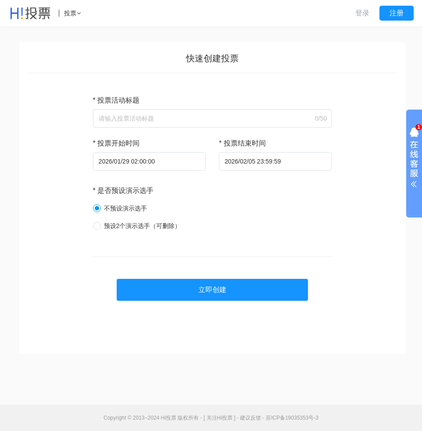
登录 (362, 13)
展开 (414, 160)
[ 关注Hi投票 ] (220, 418)
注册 (397, 13)
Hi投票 (168, 418)
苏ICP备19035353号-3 (292, 418)
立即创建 (212, 289)
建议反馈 (250, 418)
